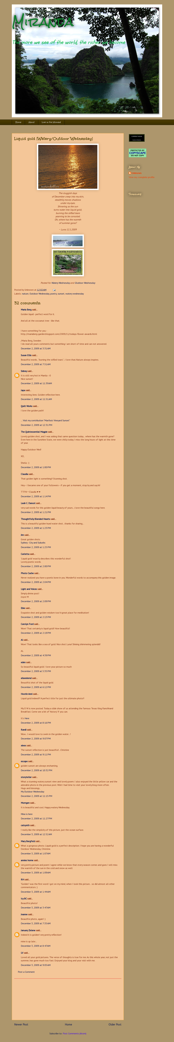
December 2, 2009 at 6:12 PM (36, 687)
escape (24, 761)
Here (27, 718)
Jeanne (24, 914)
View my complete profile (142, 177)
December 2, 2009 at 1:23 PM (36, 527)
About (32, 122)
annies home (27, 860)
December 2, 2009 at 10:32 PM (36, 770)
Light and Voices (29, 588)
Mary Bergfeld (28, 841)
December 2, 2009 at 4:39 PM (36, 655)
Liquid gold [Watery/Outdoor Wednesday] (53, 138)
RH (22, 879)
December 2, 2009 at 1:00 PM (36, 467)
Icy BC (24, 898)
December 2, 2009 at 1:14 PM (36, 496)
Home (18, 122)
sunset (61, 293)
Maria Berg (26, 309)
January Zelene (28, 930)
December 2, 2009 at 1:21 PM (36, 512)
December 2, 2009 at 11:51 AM (36, 399)
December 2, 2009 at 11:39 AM (36, 383)
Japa (23, 390)
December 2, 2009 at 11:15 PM (36, 796)
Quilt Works (26, 406)
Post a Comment (26, 971)
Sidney (24, 371)
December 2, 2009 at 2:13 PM (36, 617)
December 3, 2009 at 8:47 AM (35, 945)
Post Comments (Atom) (74, 1033)
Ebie (23, 608)
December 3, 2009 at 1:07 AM (35, 853)
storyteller (26, 777)
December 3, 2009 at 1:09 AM (36, 872)
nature (25, 293)
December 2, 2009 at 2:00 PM (36, 566)
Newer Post (21, 1024)
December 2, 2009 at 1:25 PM (36, 547)
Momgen (25, 802)
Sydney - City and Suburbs (33, 542)
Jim (22, 534)
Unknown (137, 173)
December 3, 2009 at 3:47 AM (35, 907)
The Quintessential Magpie (34, 431)
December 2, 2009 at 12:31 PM (36, 424)
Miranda (43, 22)
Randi (23, 729)
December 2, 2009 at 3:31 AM (36, 348)
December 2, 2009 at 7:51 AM (36, 364)
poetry (53, 293)
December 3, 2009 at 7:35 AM (36, 923)
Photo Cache (27, 573)
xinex (23, 745)
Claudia (24, 474)
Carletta (25, 553)
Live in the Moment (51, 122)
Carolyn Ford (27, 624)
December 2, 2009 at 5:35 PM (36, 671)
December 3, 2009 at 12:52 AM (36, 834)
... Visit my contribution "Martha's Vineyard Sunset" (45, 420)
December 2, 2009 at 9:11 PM (36, 754)
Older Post (115, 1024)
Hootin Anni (26, 693)
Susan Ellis (26, 355)
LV (22, 952)
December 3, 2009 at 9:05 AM (36, 965)
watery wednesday (74, 293)
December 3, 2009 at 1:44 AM (36, 891)
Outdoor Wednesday (85, 282)
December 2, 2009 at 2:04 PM (36, 582)
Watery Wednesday (60, 282)
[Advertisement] (68, 999)
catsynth (25, 825)
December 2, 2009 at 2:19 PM (36, 632)
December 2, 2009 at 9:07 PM (36, 738)
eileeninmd (26, 678)
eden (23, 662)
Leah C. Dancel (28, 503)
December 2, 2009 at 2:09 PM (36, 601)
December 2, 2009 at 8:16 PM (36, 722)
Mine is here (26, 814)
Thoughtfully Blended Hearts (35, 518)
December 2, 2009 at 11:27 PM (36, 818)
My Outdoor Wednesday (32, 791)
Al (22, 639)
